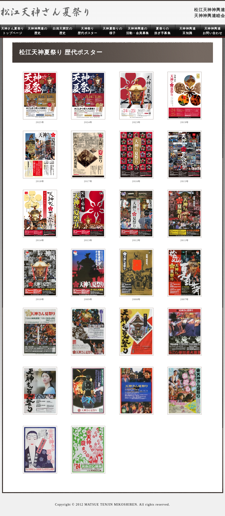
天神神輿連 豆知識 (187, 31)
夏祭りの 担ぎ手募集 (162, 31)
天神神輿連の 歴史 (37, 31)
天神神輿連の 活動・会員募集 (137, 31)
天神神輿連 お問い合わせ (212, 31)
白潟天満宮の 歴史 (62, 31)
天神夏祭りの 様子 (112, 31)
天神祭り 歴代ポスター (87, 31)
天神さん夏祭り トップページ (12, 31)
